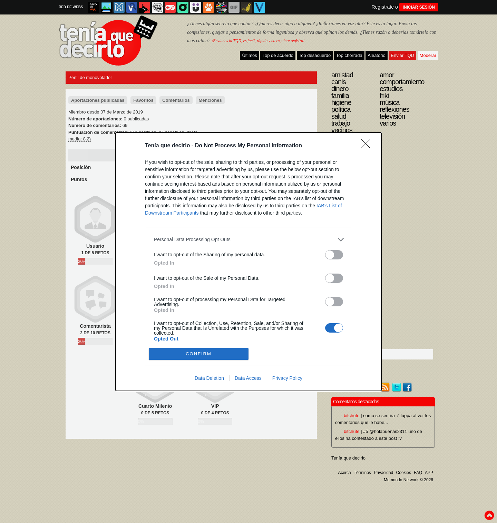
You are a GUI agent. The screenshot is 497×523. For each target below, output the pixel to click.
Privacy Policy (287, 378)
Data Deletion (209, 378)
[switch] (334, 254)
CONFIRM (199, 353)
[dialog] (248, 261)
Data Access (248, 378)
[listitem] (248, 239)
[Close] (367, 145)
